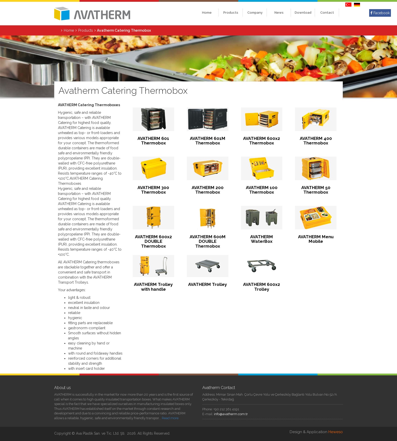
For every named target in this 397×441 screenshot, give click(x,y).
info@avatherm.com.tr (231, 414)
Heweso (335, 432)
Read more (170, 418)
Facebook (380, 13)
